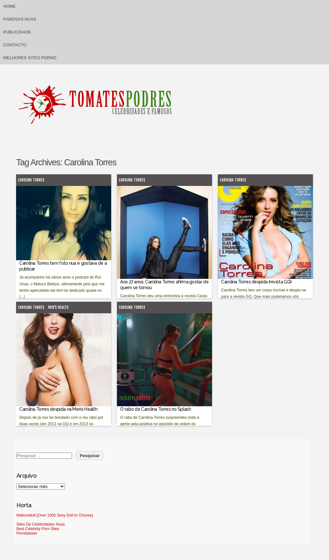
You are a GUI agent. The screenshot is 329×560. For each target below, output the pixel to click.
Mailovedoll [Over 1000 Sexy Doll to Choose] (54, 515)
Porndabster (26, 533)
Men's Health (58, 307)
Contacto (14, 44)
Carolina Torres (31, 180)
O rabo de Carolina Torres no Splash (155, 409)
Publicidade (17, 32)
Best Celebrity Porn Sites (37, 529)
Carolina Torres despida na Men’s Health (58, 409)
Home (9, 6)
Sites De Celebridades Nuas (40, 524)
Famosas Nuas (19, 19)
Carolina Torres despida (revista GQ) (256, 281)
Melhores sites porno (29, 57)
